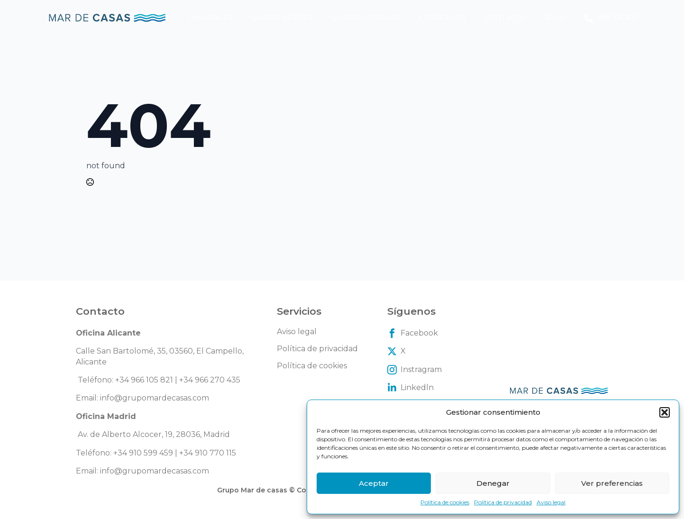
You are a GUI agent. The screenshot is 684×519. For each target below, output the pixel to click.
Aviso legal (551, 502)
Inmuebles (210, 17)
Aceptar (374, 483)
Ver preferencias (612, 483)
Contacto (505, 17)
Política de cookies (444, 502)
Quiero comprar (366, 17)
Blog (555, 17)
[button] (664, 412)
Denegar (493, 483)
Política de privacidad (503, 502)
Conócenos (442, 17)
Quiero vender (282, 17)
